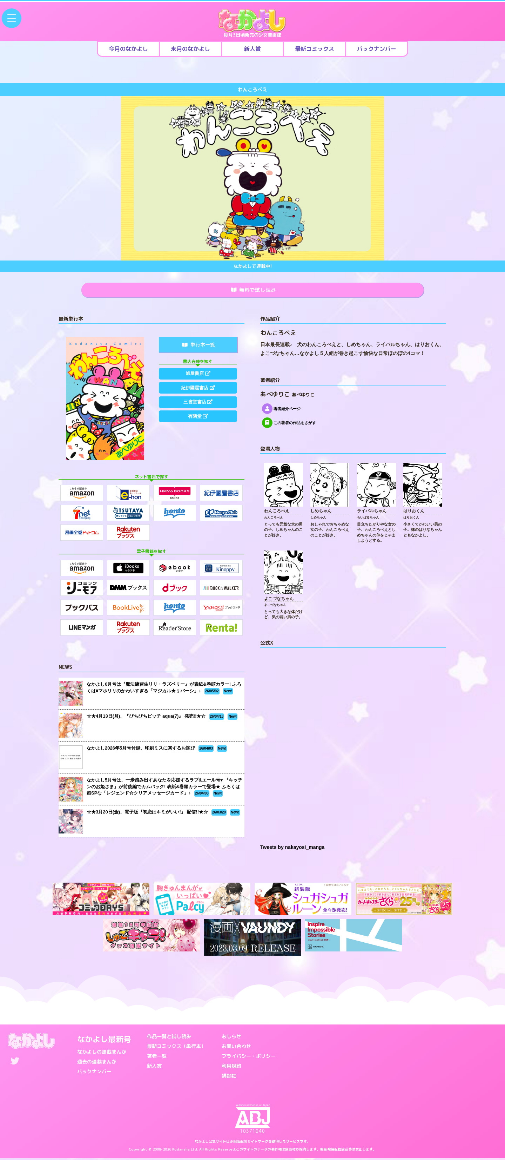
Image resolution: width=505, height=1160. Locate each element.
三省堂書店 (198, 408)
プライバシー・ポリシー (249, 1057)
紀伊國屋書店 (198, 392)
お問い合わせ (236, 1047)
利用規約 (231, 1067)
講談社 (229, 1077)
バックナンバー (94, 1072)
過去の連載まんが (96, 1063)
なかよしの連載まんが (101, 1053)
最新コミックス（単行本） (176, 1047)
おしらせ (231, 1037)
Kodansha (181, 1151)
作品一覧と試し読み (169, 1037)
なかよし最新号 (104, 1040)
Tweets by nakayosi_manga (292, 849)
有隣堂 (198, 425)
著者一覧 (157, 1057)
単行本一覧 (198, 346)
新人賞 (154, 1067)
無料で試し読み (253, 291)
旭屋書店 (197, 375)
